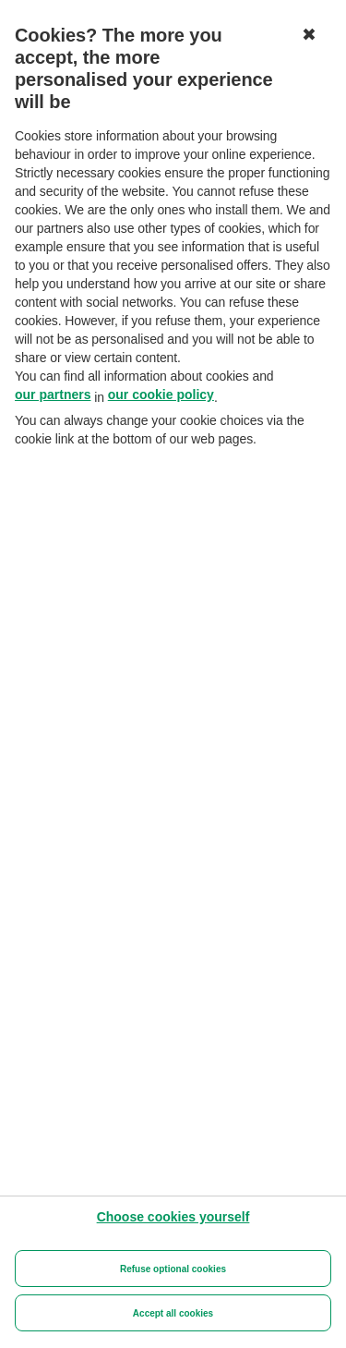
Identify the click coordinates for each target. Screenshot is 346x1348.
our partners (52, 394)
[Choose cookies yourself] (173, 1216)
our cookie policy (161, 394)
